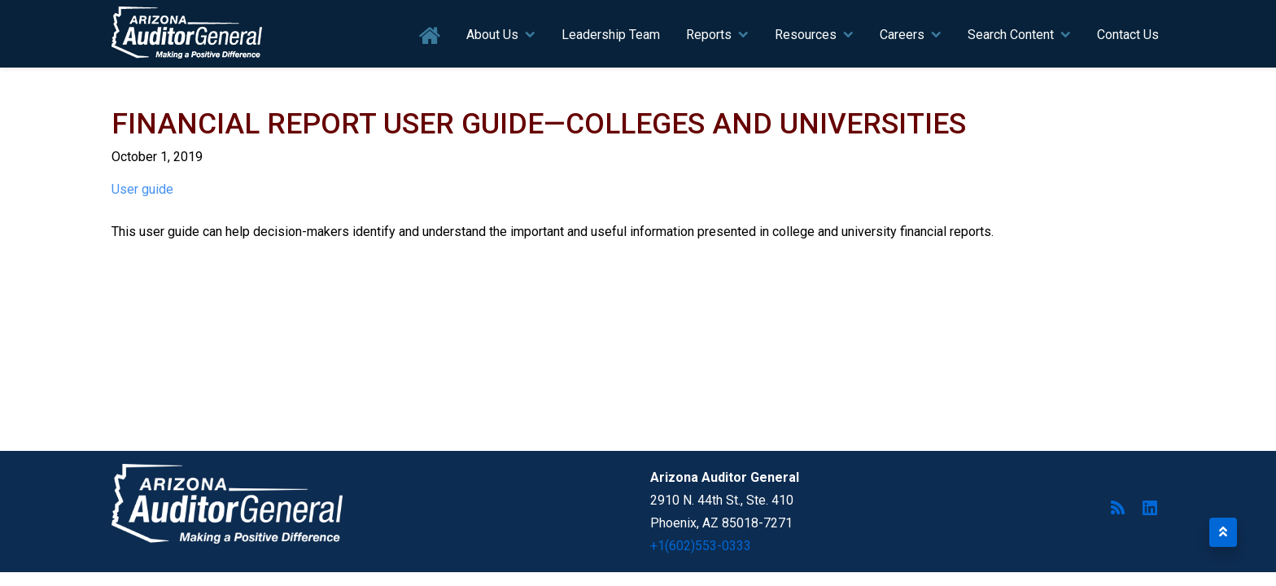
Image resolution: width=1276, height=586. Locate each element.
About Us (492, 34)
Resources (806, 34)
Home (430, 36)
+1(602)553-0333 (700, 545)
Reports (709, 34)
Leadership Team (611, 34)
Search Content (1011, 34)
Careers (902, 34)
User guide (142, 189)
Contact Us (1128, 34)
